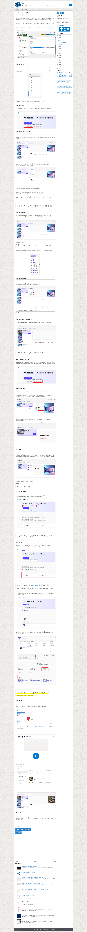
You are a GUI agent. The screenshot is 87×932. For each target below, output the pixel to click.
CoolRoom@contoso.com (34, 585)
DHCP (59, 85)
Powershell (59, 72)
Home (17, 9)
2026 (59, 35)
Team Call (71, 92)
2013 (59, 66)
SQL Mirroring (68, 91)
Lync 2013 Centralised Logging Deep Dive (28, 872)
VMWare (70, 93)
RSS (63, 13)
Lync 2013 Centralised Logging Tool (28, 895)
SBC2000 (63, 91)
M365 (64, 87)
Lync (71, 75)
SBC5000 (65, 91)
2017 (59, 59)
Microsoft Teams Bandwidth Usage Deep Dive (29, 866)
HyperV (70, 86)
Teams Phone (58, 93)
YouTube (61, 13)
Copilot (68, 83)
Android (68, 77)
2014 (59, 64)
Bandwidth (58, 76)
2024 (59, 46)
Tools (67, 74)
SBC (61, 77)
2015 (59, 62)
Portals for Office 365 (25, 920)
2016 (59, 60)
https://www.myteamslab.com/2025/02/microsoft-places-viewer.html (30, 61)
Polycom (60, 77)
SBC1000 (60, 91)
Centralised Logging (62, 76)
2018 (59, 57)
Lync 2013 (64, 72)
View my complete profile (60, 25)
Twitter (58, 13)
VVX (64, 75)
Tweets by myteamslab (60, 68)
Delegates (67, 85)
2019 (59, 55)
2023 (59, 48)
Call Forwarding (70, 82)
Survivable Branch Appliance (63, 92)
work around (70, 94)
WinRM (62, 94)
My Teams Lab (28, 4)
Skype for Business (63, 74)
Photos (60, 81)
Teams (70, 74)
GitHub (67, 86)
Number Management (69, 88)
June (60, 38)
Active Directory (70, 81)
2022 (59, 50)
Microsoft (62, 80)
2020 (59, 53)
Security (64, 77)
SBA (58, 91)
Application (70, 77)
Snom (68, 81)
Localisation (62, 87)
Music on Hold (62, 88)
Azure (66, 75)
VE (68, 93)
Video (71, 93)
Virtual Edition (58, 94)
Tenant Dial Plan (62, 93)
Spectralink (58, 92)
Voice (61, 94)
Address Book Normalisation (60, 82)
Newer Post (16, 861)
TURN (69, 92)
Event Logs (58, 86)
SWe (71, 91)
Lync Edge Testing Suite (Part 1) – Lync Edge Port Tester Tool (32, 877)
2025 (59, 37)
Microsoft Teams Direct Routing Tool (28, 907)
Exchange (61, 86)
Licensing (59, 87)
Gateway (65, 86)
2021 (59, 51)
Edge (62, 75)
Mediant (67, 87)
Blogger (66, 98)
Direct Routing (69, 75)
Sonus (66, 77)
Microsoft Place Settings (62, 42)
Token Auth (66, 93)
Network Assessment (67, 80)
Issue (57, 87)
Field (63, 86)
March (60, 40)
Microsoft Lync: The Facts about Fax (28, 901)
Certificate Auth (62, 83)
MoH (59, 88)
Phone (57, 77)
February (60, 44)
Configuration (66, 83)
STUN (70, 91)
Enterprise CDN (70, 85)
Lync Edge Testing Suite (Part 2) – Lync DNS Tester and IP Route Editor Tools (35, 889)
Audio (65, 82)
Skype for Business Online (64, 81)
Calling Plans (58, 83)
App (64, 82)
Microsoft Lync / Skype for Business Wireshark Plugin (31, 883)
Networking (65, 88)
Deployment (66, 76)
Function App (70, 76)
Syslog (67, 92)
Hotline (69, 86)
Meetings (69, 87)
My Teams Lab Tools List (27, 9)
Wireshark (65, 94)
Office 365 (60, 75)
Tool (67, 72)
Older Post (54, 861)
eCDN (68, 94)
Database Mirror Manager (63, 85)
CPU (67, 82)
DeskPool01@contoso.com (35, 485)
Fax (62, 86)
